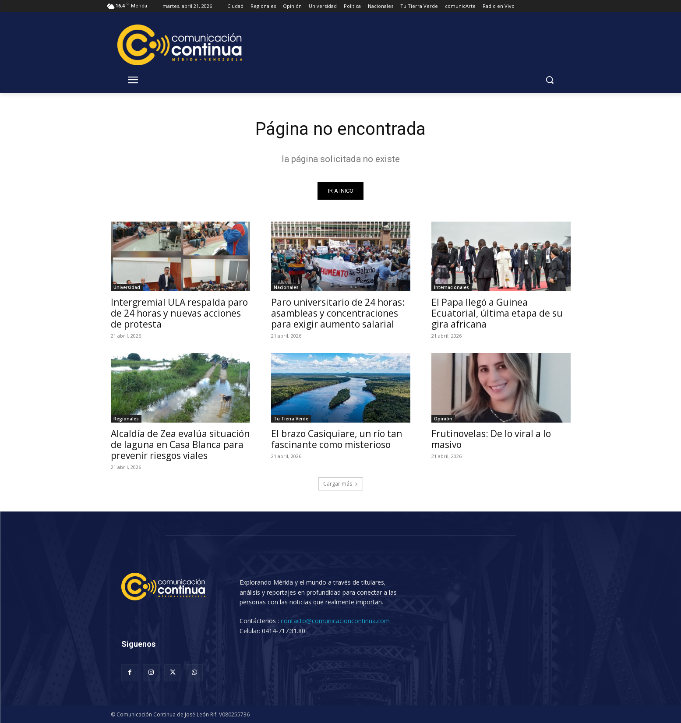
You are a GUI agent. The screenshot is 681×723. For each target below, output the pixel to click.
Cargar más (340, 483)
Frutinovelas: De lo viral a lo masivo (491, 439)
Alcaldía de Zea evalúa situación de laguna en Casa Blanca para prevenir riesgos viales (180, 444)
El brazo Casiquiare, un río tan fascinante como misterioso (336, 439)
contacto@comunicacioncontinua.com (335, 621)
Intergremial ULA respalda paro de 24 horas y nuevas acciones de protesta (179, 313)
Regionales (126, 419)
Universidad (126, 287)
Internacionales (451, 287)
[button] (549, 79)
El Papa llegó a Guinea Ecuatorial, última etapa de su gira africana (497, 313)
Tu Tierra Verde (291, 419)
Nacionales (286, 287)
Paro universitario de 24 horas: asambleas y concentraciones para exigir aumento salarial (338, 313)
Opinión (443, 419)
